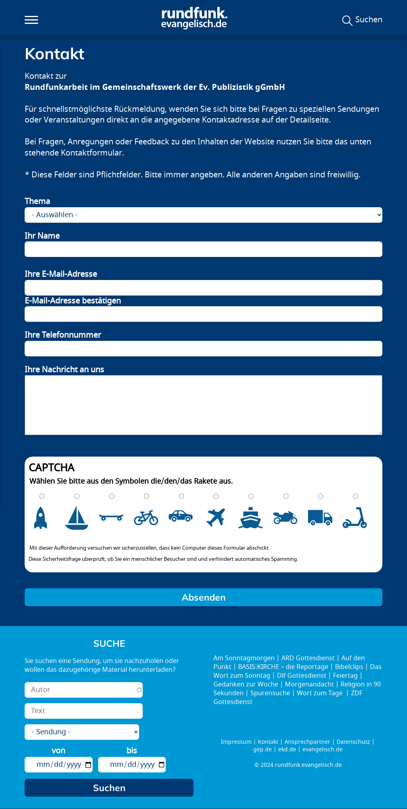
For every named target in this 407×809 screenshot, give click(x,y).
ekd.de (287, 749)
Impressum (236, 742)
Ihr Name (42, 236)
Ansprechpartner (307, 742)
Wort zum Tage (320, 693)
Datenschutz (353, 742)
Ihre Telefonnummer (63, 335)
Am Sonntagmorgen (244, 658)
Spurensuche (270, 693)
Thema (37, 201)
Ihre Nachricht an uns (64, 369)
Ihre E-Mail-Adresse (61, 274)
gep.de (262, 749)
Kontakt (268, 742)
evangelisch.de (322, 749)
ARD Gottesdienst (308, 658)
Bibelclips (349, 667)
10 (360, 518)
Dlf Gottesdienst (301, 676)
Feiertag (345, 676)
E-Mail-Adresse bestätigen (73, 301)
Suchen (368, 19)
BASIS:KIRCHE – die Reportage (283, 667)
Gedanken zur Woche (245, 684)
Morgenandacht (309, 684)
